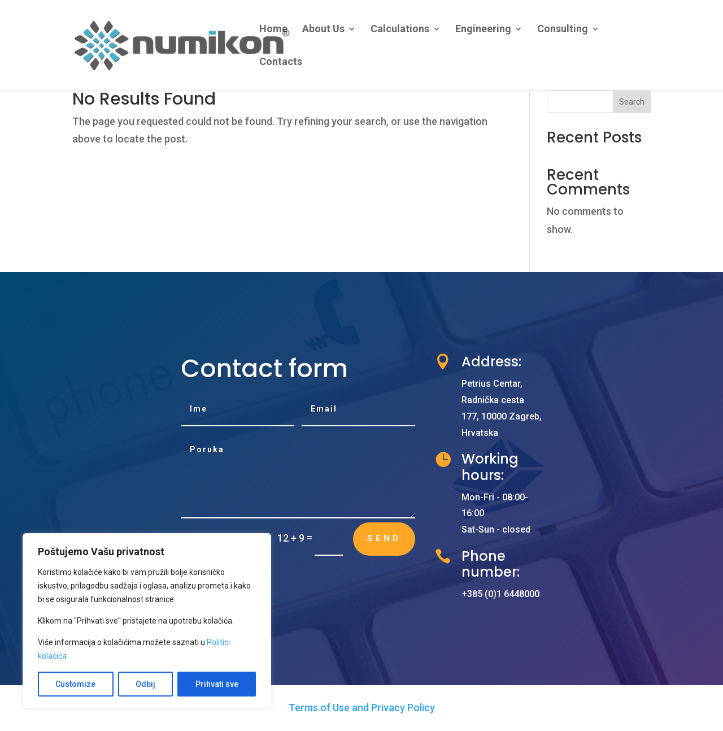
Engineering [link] (483, 29)
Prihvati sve (216, 684)
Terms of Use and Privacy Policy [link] (362, 707)
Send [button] (384, 538)
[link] (208, 44)
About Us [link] (323, 29)
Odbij (145, 684)
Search (631, 101)
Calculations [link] (400, 29)
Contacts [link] (280, 62)
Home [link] (273, 29)
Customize (75, 684)
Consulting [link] (562, 29)
